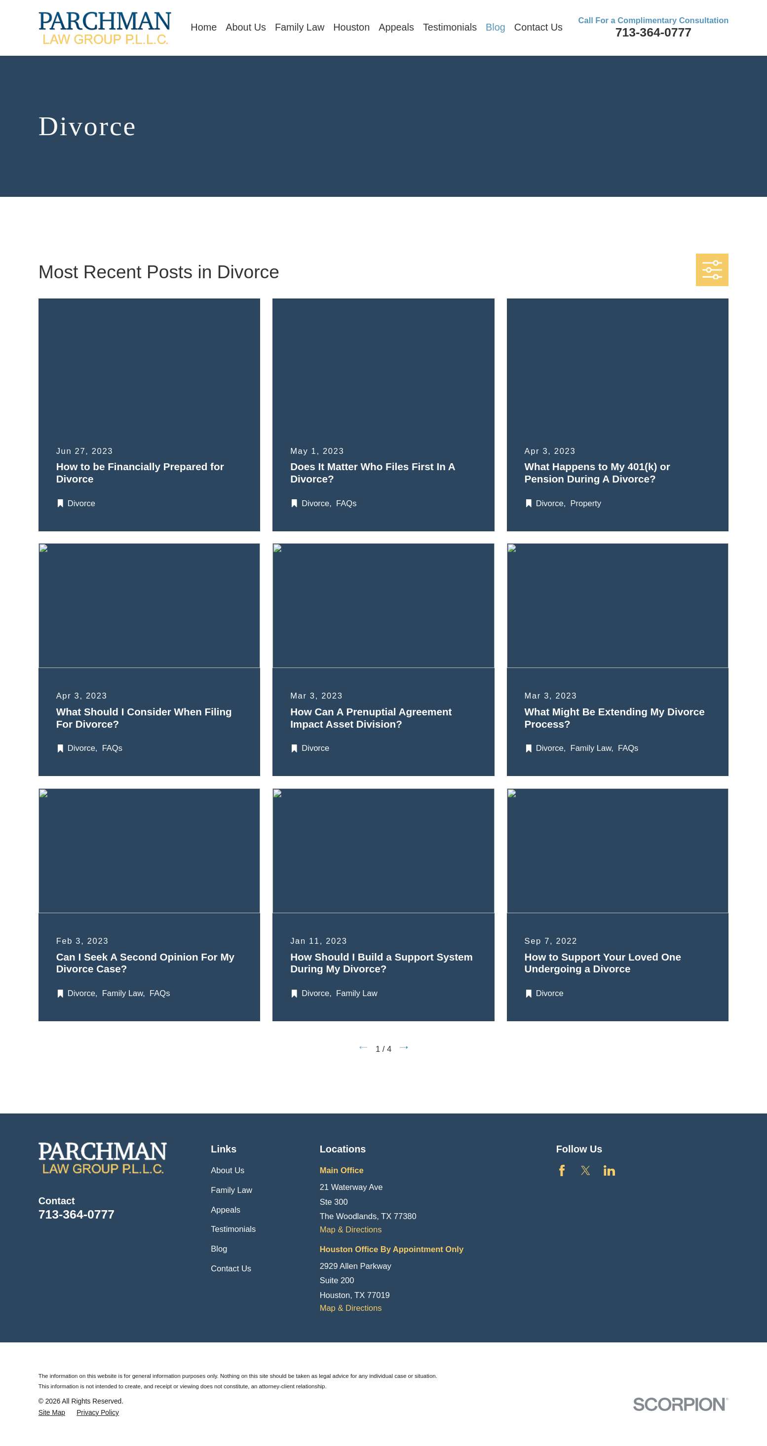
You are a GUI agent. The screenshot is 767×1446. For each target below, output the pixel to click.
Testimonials (233, 1229)
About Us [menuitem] (246, 27)
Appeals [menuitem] (396, 27)
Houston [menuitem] (351, 27)
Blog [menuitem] (495, 27)
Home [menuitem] (204, 27)
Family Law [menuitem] (299, 27)
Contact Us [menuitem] (538, 27)
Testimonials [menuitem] (450, 27)
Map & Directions (351, 1229)
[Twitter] (585, 1170)
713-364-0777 (653, 32)
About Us (227, 1170)
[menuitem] (51, 1412)
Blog (219, 1249)
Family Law (231, 1190)
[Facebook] (562, 1170)
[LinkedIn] (609, 1170)
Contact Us (231, 1268)
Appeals (225, 1210)
